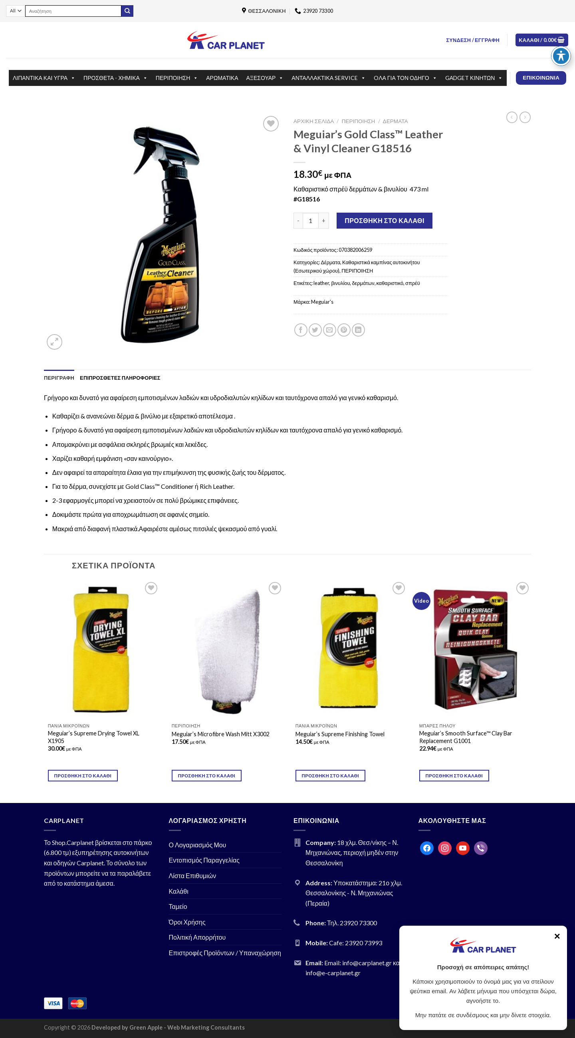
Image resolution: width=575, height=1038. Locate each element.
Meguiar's (322, 302)
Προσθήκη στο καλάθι (384, 220)
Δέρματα (395, 121)
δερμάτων (363, 283)
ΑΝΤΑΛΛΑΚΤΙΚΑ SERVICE (328, 78)
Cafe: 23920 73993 (355, 942)
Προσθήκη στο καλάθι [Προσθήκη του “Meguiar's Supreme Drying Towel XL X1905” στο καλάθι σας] (83, 775)
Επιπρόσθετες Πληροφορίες (120, 378)
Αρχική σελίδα (313, 121)
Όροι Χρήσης (187, 922)
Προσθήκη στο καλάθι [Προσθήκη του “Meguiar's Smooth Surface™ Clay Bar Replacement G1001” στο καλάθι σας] (454, 775)
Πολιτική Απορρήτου (197, 937)
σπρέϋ (412, 283)
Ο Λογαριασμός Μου (197, 845)
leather (321, 283)
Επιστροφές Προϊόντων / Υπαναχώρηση (225, 952)
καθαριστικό (390, 283)
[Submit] (127, 11)
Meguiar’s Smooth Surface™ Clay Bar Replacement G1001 (465, 737)
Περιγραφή (59, 378)
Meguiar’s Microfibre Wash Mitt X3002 (221, 734)
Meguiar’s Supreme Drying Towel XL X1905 (93, 737)
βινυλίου (340, 283)
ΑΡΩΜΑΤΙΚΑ (222, 77)
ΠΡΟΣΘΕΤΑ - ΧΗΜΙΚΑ (115, 78)
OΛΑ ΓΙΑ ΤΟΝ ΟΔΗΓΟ (405, 78)
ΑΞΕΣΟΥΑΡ (265, 78)
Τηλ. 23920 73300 (352, 922)
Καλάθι (178, 891)
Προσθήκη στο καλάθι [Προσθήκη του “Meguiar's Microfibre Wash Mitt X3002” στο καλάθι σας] (207, 775)
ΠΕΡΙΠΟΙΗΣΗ (177, 78)
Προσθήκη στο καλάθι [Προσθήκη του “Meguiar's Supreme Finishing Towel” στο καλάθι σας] (330, 775)
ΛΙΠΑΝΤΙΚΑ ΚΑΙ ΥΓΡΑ (44, 78)
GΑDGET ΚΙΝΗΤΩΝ (474, 78)
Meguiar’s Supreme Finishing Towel (340, 734)
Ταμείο (178, 906)
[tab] (59, 378)
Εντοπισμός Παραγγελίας (204, 860)
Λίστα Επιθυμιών (192, 875)
